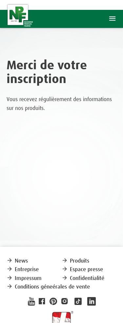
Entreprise (23, 269)
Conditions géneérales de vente (48, 287)
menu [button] (112, 19)
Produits (75, 261)
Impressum (24, 278)
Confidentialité (83, 278)
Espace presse (82, 269)
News (17, 261)
